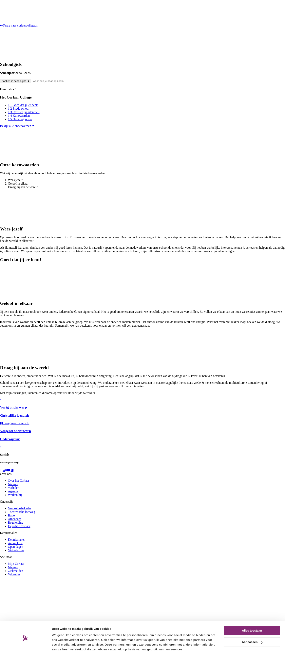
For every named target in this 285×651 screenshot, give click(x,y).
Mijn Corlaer (16, 563)
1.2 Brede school (18, 108)
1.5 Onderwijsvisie (20, 119)
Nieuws (13, 484)
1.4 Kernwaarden (19, 115)
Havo (11, 515)
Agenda (13, 491)
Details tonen (61, 643)
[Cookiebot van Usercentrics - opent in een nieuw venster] (25, 643)
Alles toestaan (252, 613)
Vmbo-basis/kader (19, 508)
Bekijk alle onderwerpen (17, 126)
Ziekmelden (15, 570)
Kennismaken (16, 539)
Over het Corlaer (18, 480)
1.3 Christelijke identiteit (24, 112)
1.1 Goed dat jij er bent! (23, 105)
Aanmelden (15, 543)
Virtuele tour (16, 550)
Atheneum (14, 519)
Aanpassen (252, 625)
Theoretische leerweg (21, 512)
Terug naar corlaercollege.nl (19, 25)
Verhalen (13, 487)
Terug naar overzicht (14, 423)
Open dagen (15, 546)
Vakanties (14, 574)
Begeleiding (15, 522)
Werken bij (15, 495)
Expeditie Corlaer (19, 526)
